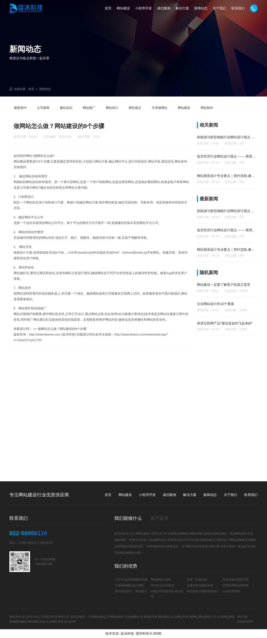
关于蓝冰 (159, 518)
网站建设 (20, 170)
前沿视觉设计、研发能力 (131, 591)
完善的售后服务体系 (200, 585)
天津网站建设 (140, 533)
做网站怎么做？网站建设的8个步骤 (62, 337)
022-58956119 (28, 533)
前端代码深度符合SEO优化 (167, 593)
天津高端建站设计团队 (129, 585)
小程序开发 (147, 495)
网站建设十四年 (161, 579)
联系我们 (251, 495)
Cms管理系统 (231, 591)
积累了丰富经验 (197, 579)
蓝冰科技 (127, 633)
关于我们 (230, 495)
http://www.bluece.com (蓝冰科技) (52, 343)
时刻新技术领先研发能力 (203, 591)
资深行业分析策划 (162, 585)
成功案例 (169, 495)
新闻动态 (45, 89)
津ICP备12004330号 (245, 619)
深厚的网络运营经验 (235, 585)
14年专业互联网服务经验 (131, 579)
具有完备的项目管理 (235, 579)
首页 (31, 89)
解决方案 (189, 495)
